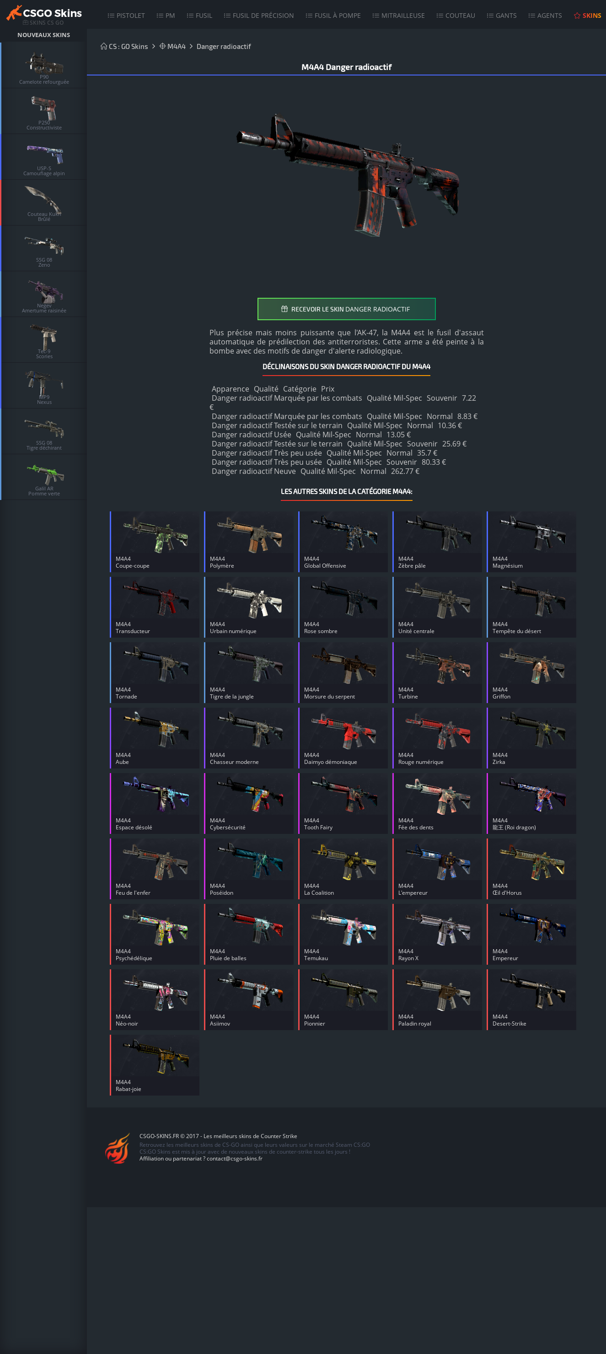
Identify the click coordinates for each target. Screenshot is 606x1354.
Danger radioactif (224, 46)
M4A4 (172, 46)
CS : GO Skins (124, 46)
